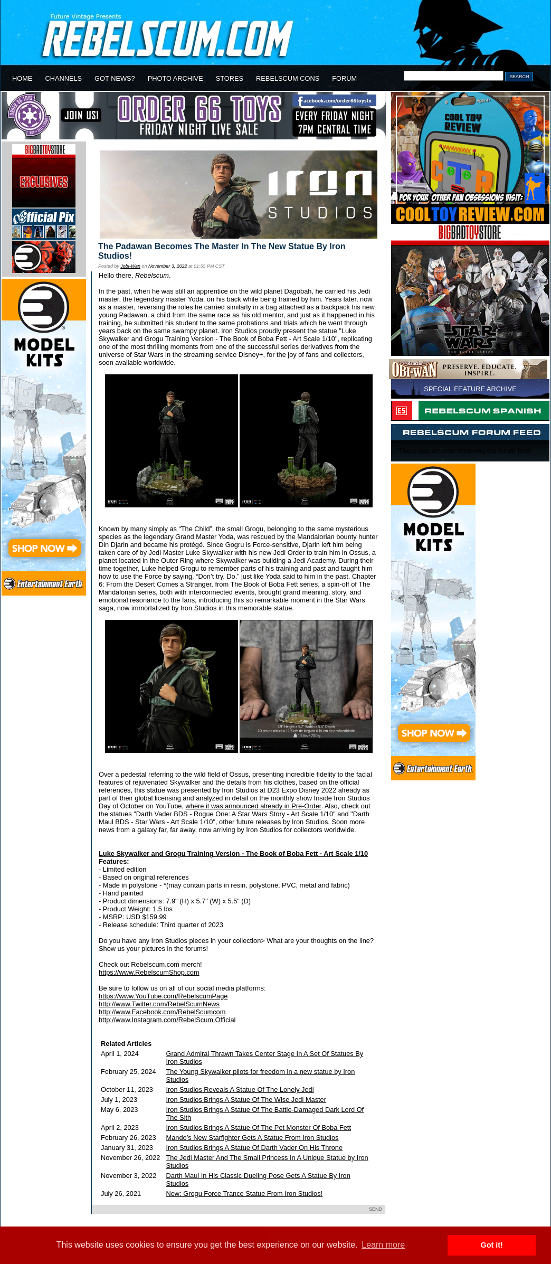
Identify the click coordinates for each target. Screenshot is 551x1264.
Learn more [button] (383, 1244)
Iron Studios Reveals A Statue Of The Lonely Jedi (240, 1089)
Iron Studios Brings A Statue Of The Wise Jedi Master (246, 1099)
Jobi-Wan (130, 266)
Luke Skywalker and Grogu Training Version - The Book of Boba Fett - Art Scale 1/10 (233, 853)
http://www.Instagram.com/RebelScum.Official (167, 1020)
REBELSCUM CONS (287, 78)
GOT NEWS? (114, 78)
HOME (22, 78)
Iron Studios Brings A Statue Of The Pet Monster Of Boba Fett (258, 1127)
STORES (229, 78)
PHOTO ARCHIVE (175, 78)
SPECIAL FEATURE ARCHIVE (470, 389)
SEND (375, 1209)
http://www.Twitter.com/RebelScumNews (159, 1004)
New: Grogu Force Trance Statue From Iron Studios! (244, 1193)
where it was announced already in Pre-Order (253, 806)
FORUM (344, 78)
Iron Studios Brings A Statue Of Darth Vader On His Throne (254, 1148)
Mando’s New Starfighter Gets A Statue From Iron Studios (252, 1138)
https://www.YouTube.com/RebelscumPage (163, 996)
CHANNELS (63, 78)
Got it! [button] (492, 1245)
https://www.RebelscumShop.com (149, 972)
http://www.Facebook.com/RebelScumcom (162, 1012)
